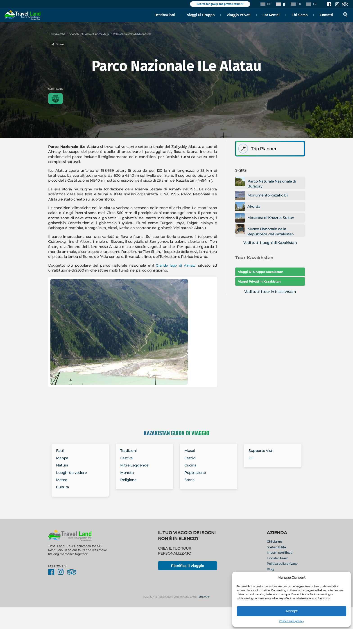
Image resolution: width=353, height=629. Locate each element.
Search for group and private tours (220, 4)
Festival (127, 458)
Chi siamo (300, 14)
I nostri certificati (279, 553)
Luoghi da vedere (71, 473)
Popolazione (195, 473)
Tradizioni (128, 450)
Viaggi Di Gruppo (201, 14)
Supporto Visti (261, 450)
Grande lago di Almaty (175, 265)
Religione (128, 480)
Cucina (190, 465)
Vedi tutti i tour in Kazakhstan (270, 292)
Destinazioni (164, 14)
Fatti (60, 450)
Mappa (62, 458)
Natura (62, 465)
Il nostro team (277, 558)
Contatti (326, 14)
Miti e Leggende (134, 465)
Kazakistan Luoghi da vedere (89, 33)
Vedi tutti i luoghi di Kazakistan (270, 243)
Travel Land (56, 33)
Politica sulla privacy (291, 621)
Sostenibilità (276, 547)
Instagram (337, 4)
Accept (291, 611)
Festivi (189, 458)
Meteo (61, 480)
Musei (189, 450)
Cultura (62, 487)
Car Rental (271, 14)
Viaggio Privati (239, 14)
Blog (270, 569)
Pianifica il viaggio (187, 566)
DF (251, 458)
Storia (189, 480)
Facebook (329, 4)
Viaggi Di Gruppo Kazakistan (260, 272)
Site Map (204, 597)
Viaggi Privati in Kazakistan (259, 281)
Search (345, 14)
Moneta (127, 473)
